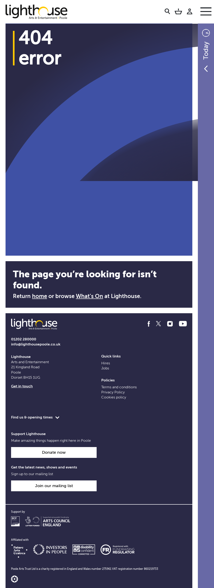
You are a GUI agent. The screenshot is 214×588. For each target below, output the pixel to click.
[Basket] (178, 12)
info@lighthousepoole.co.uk (35, 344)
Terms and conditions (119, 387)
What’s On (89, 296)
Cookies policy (113, 397)
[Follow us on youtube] (183, 324)
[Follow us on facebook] (149, 324)
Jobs (105, 368)
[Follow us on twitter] (158, 324)
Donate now (54, 452)
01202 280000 (23, 339)
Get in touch (22, 386)
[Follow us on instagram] (170, 324)
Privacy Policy (113, 392)
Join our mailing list (54, 485)
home (39, 296)
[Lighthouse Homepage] (40, 11)
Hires (105, 363)
